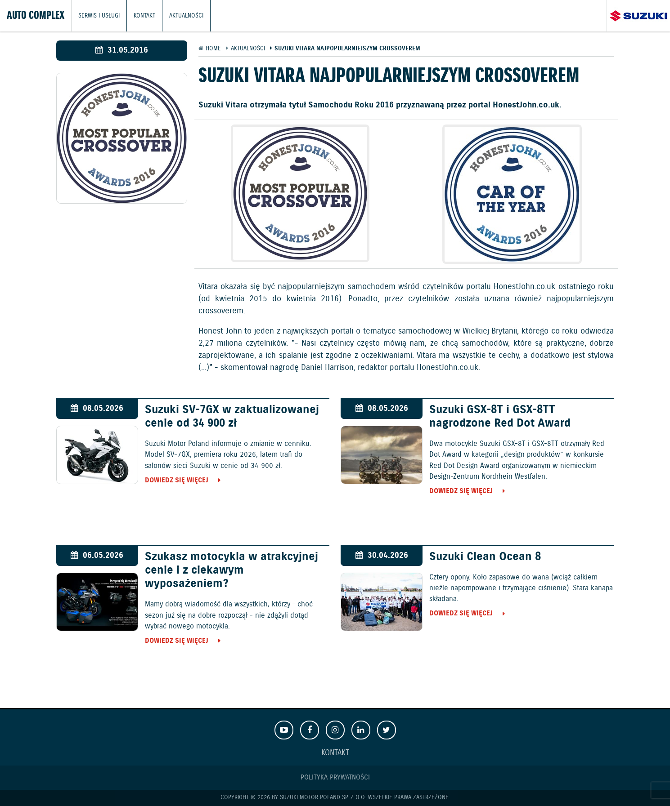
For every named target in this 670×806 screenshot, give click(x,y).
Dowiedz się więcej (176, 480)
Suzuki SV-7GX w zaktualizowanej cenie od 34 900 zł (232, 416)
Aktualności (186, 15)
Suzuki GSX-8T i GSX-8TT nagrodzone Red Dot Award (500, 416)
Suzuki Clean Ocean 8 (485, 557)
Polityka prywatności (335, 777)
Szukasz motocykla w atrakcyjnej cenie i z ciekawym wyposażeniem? (231, 570)
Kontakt (144, 15)
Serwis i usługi (99, 15)
